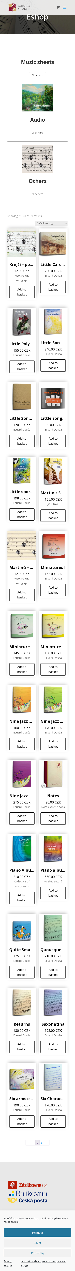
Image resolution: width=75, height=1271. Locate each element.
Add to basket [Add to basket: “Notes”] (53, 818)
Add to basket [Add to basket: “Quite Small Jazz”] (22, 972)
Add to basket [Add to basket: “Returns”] (22, 1046)
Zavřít (37, 1243)
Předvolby (37, 1253)
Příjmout (37, 1232)
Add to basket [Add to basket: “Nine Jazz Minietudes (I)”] (22, 743)
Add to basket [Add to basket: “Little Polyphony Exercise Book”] (22, 366)
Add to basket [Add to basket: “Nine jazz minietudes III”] (22, 818)
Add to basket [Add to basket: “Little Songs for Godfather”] (22, 441)
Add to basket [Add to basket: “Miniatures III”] (53, 669)
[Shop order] (51, 223)
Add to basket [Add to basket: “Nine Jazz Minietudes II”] (53, 743)
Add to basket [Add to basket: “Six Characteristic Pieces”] (53, 1121)
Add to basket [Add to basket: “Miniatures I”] (53, 590)
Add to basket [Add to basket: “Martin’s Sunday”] (53, 515)
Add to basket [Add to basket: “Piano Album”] (22, 897)
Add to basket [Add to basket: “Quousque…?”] (53, 972)
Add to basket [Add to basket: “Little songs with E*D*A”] (53, 441)
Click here (37, 75)
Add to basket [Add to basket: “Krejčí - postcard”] (22, 291)
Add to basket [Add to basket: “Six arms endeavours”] (22, 1121)
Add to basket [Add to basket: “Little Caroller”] (53, 287)
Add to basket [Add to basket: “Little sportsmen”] (22, 514)
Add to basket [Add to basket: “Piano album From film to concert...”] (53, 892)
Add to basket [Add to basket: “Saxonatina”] (53, 1046)
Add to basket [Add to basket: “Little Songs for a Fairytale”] (53, 365)
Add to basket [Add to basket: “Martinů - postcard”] (22, 594)
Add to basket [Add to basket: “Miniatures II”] (22, 669)
